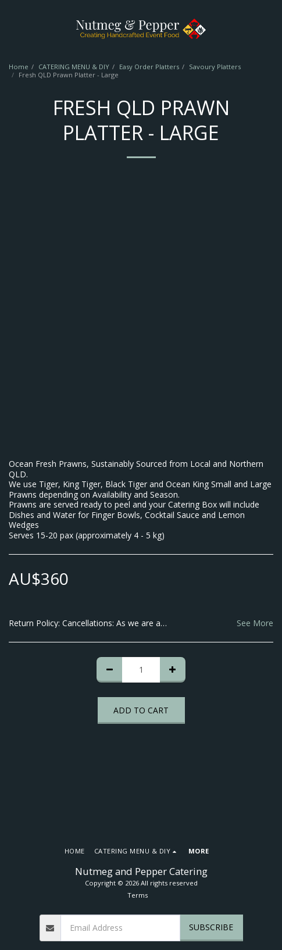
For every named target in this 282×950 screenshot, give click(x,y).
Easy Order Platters (149, 66)
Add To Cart (141, 710)
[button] (13, 28)
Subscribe (211, 927)
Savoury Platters (215, 66)
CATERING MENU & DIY (73, 66)
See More (255, 623)
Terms (137, 895)
